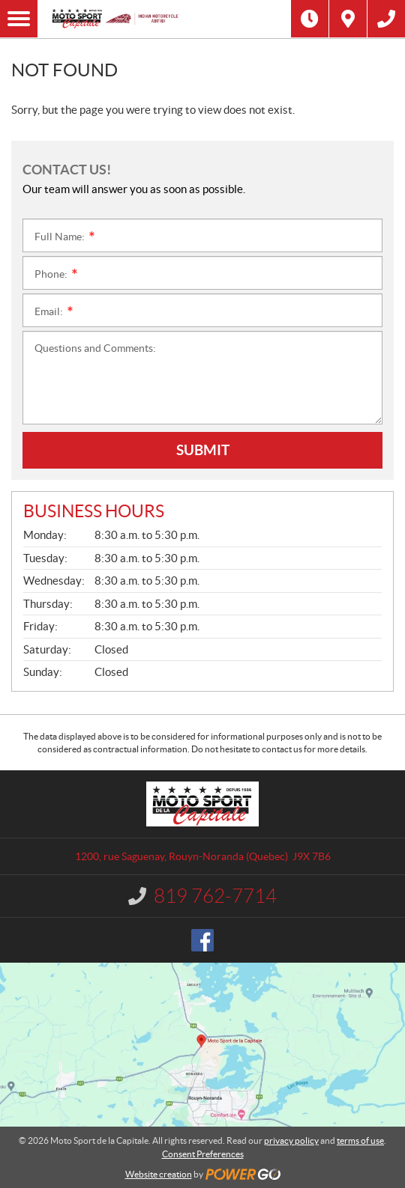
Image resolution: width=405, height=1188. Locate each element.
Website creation (158, 1174)
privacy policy (291, 1140)
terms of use (360, 1140)
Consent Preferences (203, 1154)
